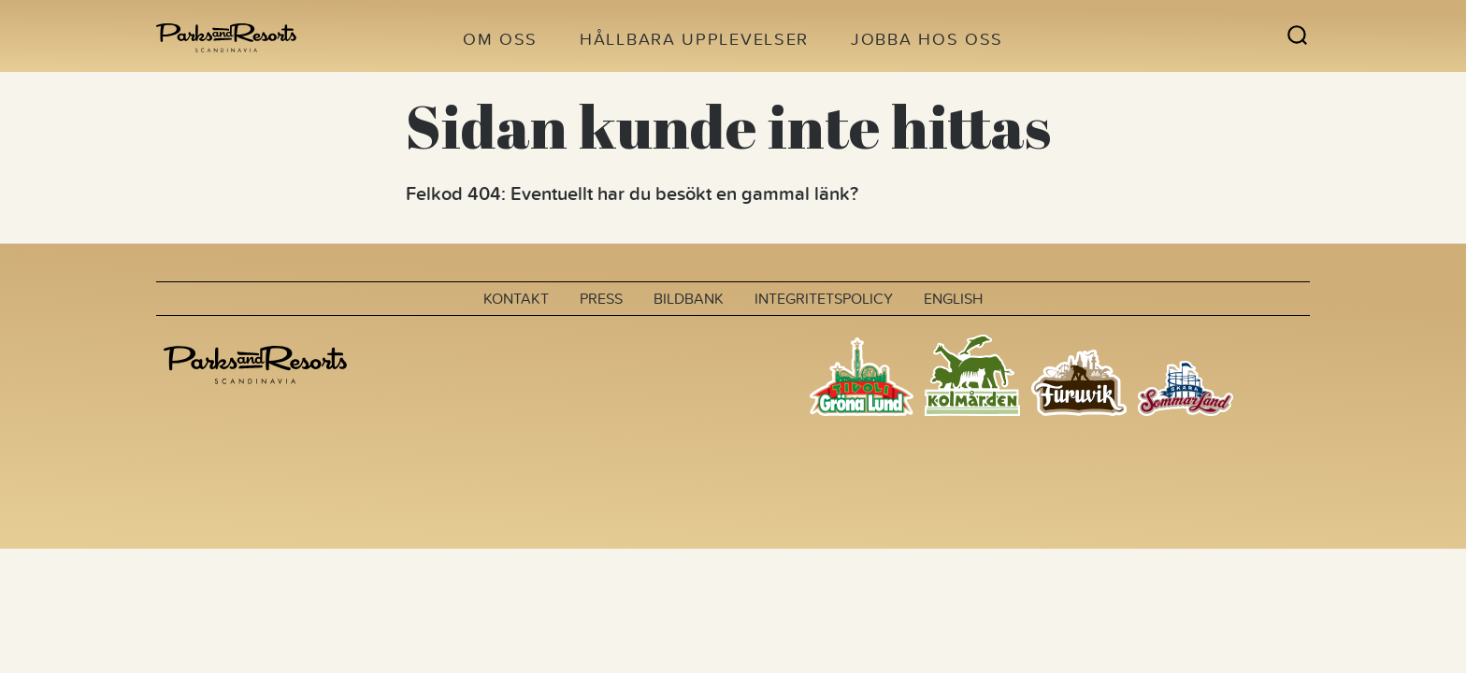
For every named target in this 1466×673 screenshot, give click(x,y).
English (953, 298)
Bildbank (689, 298)
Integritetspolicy (824, 298)
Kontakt (516, 298)
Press (601, 298)
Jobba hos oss (927, 39)
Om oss (500, 39)
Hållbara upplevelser (694, 39)
